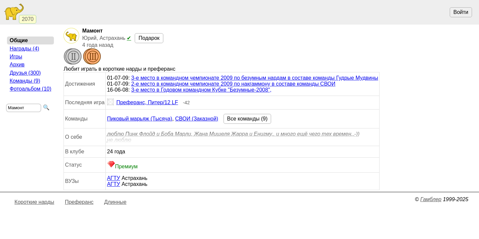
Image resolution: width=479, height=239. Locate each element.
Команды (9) (25, 81)
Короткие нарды (34, 202)
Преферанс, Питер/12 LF (142, 103)
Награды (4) (24, 48)
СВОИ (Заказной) (196, 118)
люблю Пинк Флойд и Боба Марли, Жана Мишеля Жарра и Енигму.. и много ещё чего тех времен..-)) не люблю (233, 137)
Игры (16, 56)
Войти (460, 12)
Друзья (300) (25, 73)
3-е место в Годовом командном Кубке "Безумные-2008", (201, 90)
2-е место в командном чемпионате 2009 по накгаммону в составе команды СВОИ (233, 84)
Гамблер (430, 199)
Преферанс (79, 202)
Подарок (148, 38)
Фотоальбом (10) (30, 89)
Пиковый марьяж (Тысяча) (139, 118)
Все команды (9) (247, 118)
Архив (17, 64)
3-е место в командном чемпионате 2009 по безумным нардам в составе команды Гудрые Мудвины (254, 78)
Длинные (115, 202)
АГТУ (113, 178)
